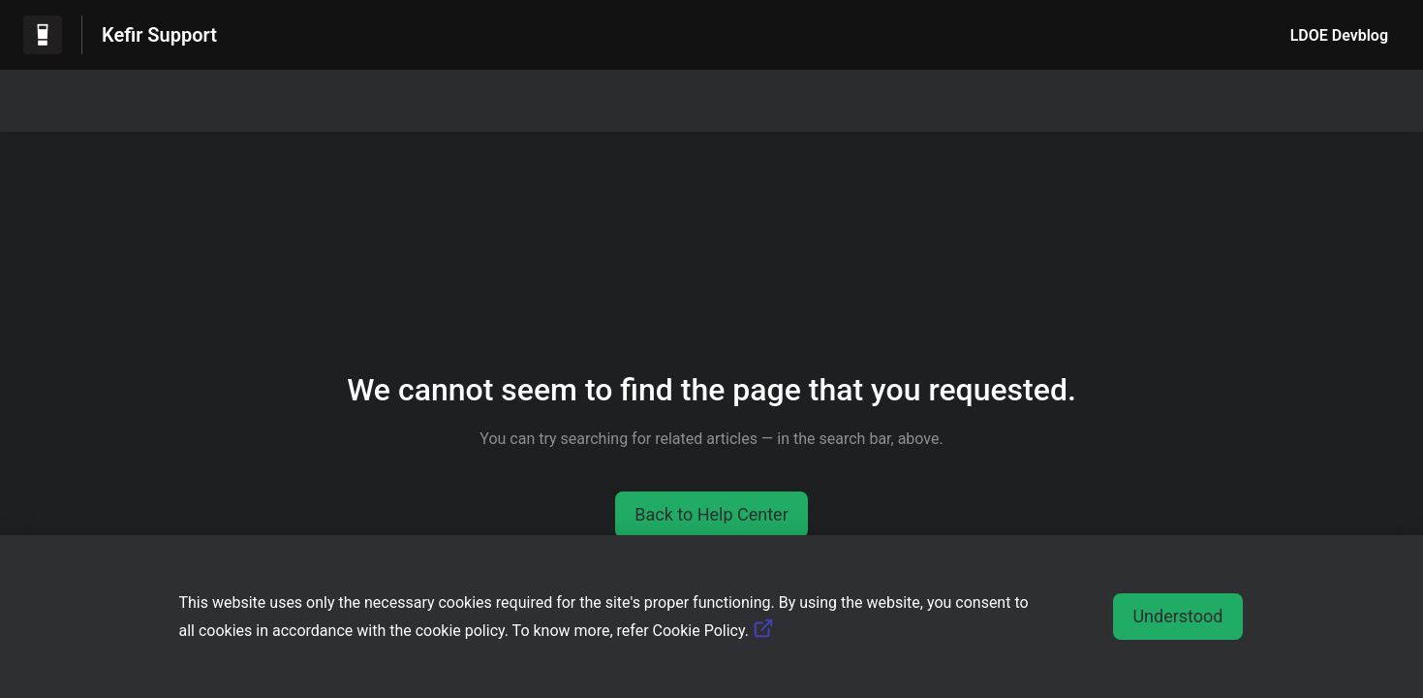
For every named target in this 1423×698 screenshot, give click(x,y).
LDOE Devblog (1339, 35)
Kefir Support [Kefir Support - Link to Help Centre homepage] (159, 35)
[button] (711, 515)
